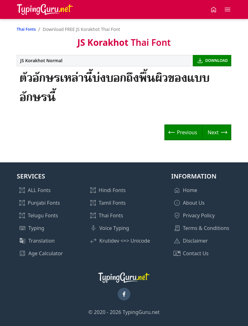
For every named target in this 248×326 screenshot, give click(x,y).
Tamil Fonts (112, 202)
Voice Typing (114, 228)
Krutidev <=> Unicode (124, 240)
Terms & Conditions (206, 228)
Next (213, 132)
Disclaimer (195, 240)
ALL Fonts (39, 190)
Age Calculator (45, 253)
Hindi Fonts (112, 190)
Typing (36, 228)
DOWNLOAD (216, 60)
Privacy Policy (199, 215)
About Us (194, 202)
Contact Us (196, 253)
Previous (187, 132)
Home (190, 190)
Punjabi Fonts (44, 202)
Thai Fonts (26, 29)
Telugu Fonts (43, 215)
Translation (41, 240)
